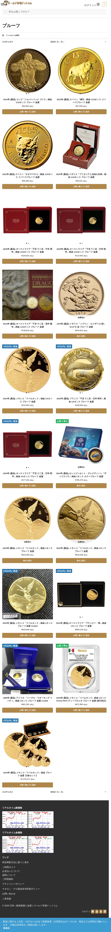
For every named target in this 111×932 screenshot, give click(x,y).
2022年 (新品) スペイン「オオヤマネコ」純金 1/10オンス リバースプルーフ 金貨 (27, 176)
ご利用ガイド (8, 869)
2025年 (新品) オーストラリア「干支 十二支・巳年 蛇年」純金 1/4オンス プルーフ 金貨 (27, 476)
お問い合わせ (8, 896)
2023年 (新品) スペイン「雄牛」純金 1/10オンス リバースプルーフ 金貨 (81, 101)
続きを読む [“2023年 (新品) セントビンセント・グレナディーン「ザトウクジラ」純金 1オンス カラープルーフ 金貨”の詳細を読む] (81, 487)
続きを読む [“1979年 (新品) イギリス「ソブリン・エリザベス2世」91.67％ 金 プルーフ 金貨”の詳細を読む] (81, 337)
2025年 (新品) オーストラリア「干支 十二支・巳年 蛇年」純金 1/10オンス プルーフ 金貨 (81, 251)
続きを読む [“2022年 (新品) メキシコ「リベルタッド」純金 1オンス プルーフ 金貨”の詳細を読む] (81, 562)
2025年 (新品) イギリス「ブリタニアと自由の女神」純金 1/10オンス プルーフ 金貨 (81, 176)
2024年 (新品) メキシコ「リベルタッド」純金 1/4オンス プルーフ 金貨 (27, 401)
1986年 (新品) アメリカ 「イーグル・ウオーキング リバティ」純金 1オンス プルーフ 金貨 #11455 (27, 701)
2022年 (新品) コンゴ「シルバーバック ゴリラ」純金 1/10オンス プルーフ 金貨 (27, 101)
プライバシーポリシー (13, 886)
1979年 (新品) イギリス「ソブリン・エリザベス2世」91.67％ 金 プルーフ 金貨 (81, 326)
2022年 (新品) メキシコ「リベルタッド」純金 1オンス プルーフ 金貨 (81, 551)
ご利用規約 (7, 881)
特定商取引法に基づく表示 (15, 864)
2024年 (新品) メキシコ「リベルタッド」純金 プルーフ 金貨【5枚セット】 (27, 776)
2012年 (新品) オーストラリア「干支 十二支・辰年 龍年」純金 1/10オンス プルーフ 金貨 (27, 326)
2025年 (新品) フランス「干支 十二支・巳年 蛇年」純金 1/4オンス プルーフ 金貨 (81, 401)
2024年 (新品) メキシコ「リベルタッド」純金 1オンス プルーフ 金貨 (27, 551)
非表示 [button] (6, 928)
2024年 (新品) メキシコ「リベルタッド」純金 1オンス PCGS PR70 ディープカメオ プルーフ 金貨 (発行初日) (81, 701)
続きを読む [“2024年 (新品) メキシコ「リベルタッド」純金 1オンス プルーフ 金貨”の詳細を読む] (27, 562)
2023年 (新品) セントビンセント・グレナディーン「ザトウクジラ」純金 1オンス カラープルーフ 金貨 (81, 476)
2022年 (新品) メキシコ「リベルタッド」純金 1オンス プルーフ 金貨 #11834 (27, 626)
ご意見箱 (6, 901)
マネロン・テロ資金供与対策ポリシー (21, 891)
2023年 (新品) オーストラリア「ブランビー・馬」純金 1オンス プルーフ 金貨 (81, 626)
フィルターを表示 (10, 35)
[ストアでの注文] (78, 41)
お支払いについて (11, 873)
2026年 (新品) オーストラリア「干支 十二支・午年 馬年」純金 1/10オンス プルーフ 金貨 (27, 251)
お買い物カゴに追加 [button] (27, 112)
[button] (104, 4)
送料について (8, 877)
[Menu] (1, 3)
